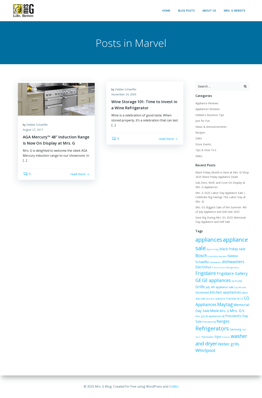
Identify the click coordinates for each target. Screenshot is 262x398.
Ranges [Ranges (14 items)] (215, 321)
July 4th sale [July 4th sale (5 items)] (240, 287)
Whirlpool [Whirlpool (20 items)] (205, 351)
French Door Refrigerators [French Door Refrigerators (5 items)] (224, 267)
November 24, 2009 (124, 96)
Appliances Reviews (207, 109)
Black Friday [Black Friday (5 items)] (212, 249)
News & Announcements (210, 127)
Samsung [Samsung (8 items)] (235, 330)
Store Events (203, 144)
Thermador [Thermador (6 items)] (207, 337)
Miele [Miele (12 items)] (214, 311)
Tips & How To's (205, 150)
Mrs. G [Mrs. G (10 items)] (223, 311)
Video (198, 156)
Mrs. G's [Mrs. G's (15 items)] (236, 310)
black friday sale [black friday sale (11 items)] (232, 249)
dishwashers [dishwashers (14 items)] (232, 262)
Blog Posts (187, 10)
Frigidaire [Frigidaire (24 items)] (205, 273)
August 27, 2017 (34, 131)
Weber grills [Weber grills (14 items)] (228, 344)
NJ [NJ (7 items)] (217, 316)
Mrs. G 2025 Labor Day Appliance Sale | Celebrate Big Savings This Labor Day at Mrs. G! (220, 197)
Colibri (173, 386)
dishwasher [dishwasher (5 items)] (215, 262)
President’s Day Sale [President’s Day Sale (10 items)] (234, 316)
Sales (198, 139)
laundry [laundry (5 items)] (209, 299)
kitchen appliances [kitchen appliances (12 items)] (224, 292)
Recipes (200, 133)
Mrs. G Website (235, 10)
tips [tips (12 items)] (217, 337)
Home (167, 10)
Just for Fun (202, 121)
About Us (210, 10)
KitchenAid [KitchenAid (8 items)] (201, 293)
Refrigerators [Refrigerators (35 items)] (211, 328)
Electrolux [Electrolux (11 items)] (203, 267)
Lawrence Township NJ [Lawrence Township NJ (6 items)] (226, 299)
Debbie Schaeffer (38, 126)
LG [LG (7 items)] (241, 299)
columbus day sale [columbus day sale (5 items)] (216, 256)
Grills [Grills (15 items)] (199, 286)
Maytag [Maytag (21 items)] (224, 305)
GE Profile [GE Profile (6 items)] (236, 281)
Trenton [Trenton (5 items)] (225, 337)
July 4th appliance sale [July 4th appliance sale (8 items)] (219, 287)
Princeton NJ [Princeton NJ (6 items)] (201, 322)
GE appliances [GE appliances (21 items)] (215, 280)
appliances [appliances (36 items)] (208, 240)
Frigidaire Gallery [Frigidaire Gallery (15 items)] (231, 273)
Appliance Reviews (206, 103)
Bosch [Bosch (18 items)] (201, 256)
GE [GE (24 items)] (198, 280)
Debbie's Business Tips (209, 115)
